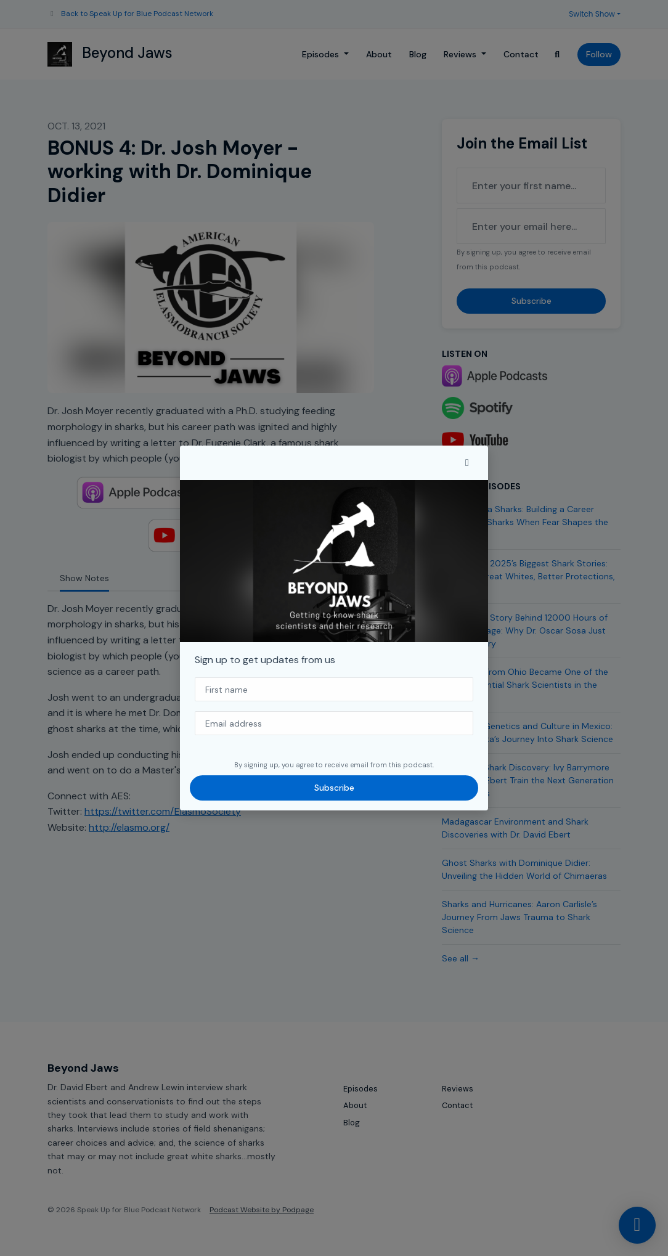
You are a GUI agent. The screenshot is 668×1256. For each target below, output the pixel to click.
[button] (467, 462)
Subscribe (334, 787)
